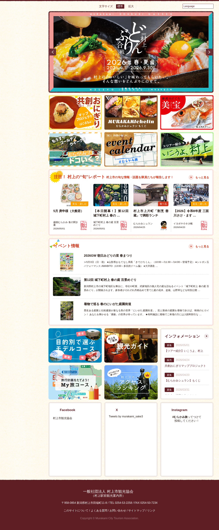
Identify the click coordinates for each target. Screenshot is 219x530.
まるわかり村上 (24, 127)
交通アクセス (24, 233)
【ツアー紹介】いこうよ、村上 (184, 350)
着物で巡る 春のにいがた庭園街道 (107, 304)
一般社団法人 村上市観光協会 (108, 493)
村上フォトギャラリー (24, 314)
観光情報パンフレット (24, 287)
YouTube (33, 246)
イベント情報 (24, 170)
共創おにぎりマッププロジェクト (185, 365)
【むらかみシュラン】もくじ (182, 380)
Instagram (33, 261)
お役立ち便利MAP (24, 223)
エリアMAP (24, 208)
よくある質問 (99, 510)
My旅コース (24, 182)
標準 (120, 6)
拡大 (131, 6)
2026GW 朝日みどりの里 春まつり (108, 255)
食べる (24, 68)
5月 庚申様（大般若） (68, 211)
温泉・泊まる (24, 91)
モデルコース (24, 195)
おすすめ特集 (24, 157)
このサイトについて (76, 510)
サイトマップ (136, 510)
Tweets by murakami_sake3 (126, 416)
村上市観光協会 (62, 418)
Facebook (15, 246)
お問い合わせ (117, 510)
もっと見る (202, 177)
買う (24, 102)
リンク (151, 510)
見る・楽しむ (24, 80)
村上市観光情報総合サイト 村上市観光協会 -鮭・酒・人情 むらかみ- (24, 32)
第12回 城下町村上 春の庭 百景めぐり (110, 280)
